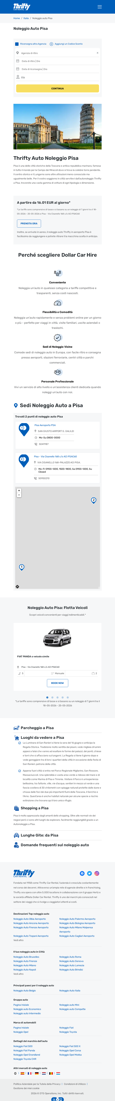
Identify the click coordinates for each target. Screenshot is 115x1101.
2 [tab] (52, 687)
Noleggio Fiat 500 (22, 1036)
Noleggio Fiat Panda (24, 1040)
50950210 (44, 468)
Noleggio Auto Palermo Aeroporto (77, 908)
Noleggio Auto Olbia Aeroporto (29, 908)
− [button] (19, 485)
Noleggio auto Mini (69, 994)
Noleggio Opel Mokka (70, 1044)
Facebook (82, 863)
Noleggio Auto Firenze (25, 951)
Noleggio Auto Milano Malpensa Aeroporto (76, 919)
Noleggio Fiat (66, 1017)
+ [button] (19, 480)
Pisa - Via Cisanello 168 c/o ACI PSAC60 (55, 446)
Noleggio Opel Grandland (26, 1044)
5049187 (43, 433)
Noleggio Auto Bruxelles (26, 946)
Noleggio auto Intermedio (27, 1003)
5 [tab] (67, 687)
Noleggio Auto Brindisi (71, 959)
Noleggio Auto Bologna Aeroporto (77, 913)
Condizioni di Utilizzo (75, 1074)
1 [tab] (47, 687)
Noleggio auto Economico (27, 999)
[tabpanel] (57, 647)
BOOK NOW (57, 673)
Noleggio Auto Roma (70, 946)
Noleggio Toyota (68, 1021)
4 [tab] (62, 687)
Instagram (96, 863)
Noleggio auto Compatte (72, 999)
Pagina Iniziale (21, 994)
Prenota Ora (29, 213)
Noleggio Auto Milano (24, 955)
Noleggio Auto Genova (71, 951)
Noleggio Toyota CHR (24, 1049)
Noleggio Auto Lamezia (71, 955)
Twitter (89, 863)
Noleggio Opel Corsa (70, 1040)
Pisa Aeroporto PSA (45, 415)
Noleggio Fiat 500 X (69, 1036)
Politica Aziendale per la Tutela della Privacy (37, 1074)
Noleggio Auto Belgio (24, 980)
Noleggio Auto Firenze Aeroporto (30, 917)
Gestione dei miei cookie (26, 1078)
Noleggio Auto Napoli (24, 959)
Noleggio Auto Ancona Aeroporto (31, 913)
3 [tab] (57, 687)
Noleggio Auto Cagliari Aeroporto (76, 926)
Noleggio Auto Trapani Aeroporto (30, 926)
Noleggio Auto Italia (69, 980)
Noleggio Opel (20, 1021)
